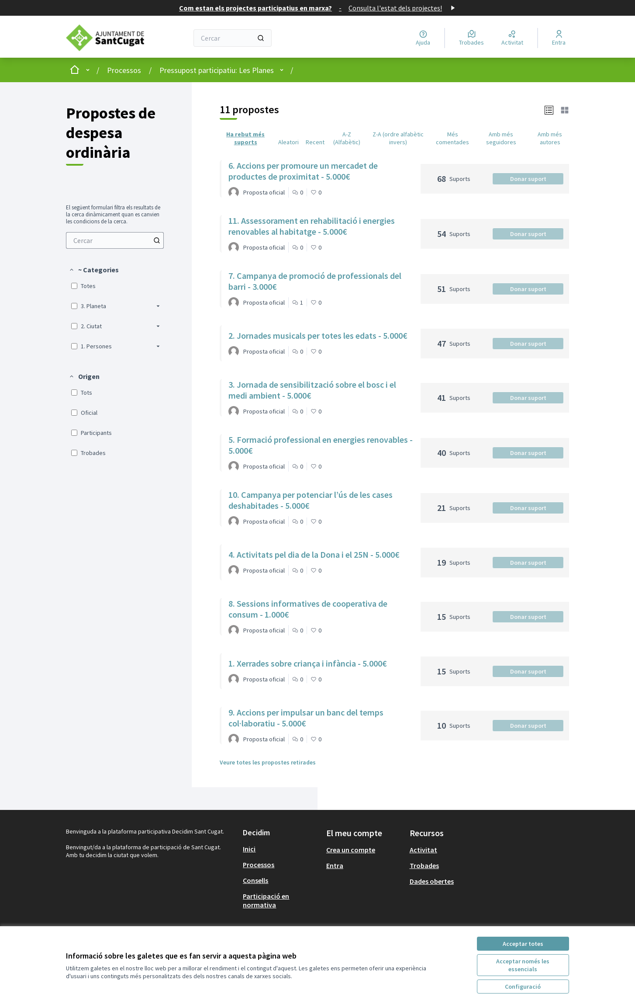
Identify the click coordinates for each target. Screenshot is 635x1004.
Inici (249, 848)
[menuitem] (115, 240)
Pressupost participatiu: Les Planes (216, 70)
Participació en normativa (266, 900)
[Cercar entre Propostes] (115, 240)
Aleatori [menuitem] (288, 142)
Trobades (424, 865)
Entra (334, 865)
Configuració (523, 986)
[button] (93, 270)
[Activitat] (512, 38)
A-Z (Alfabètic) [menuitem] (346, 138)
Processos (124, 70)
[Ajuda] (423, 38)
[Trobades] (471, 38)
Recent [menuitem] (315, 142)
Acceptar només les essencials (522, 965)
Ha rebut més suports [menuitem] (245, 138)
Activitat (423, 849)
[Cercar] (232, 38)
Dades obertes (432, 881)
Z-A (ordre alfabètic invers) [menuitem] (398, 138)
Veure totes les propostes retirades (268, 762)
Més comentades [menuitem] (452, 138)
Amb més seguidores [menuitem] (501, 138)
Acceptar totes (523, 944)
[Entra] (559, 38)
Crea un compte (350, 849)
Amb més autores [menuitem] (550, 138)
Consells (255, 880)
